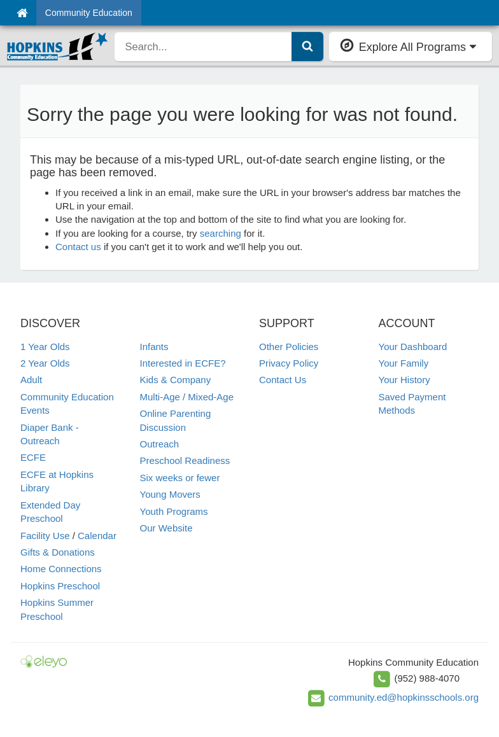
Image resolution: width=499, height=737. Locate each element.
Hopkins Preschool (60, 585)
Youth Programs (174, 511)
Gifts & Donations (57, 552)
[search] (203, 46)
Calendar (97, 535)
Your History (404, 379)
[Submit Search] (307, 46)
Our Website (166, 528)
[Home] (22, 12)
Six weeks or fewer (180, 477)
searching (220, 233)
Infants (154, 346)
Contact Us (282, 379)
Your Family (404, 363)
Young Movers (170, 494)
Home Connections (61, 568)
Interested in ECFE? (183, 363)
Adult (31, 379)
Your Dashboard (413, 346)
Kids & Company (175, 379)
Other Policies (288, 346)
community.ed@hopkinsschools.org (403, 696)
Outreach (159, 444)
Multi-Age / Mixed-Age (187, 396)
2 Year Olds (45, 363)
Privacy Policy (288, 363)
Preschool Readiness (185, 460)
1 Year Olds (45, 346)
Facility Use (45, 535)
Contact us (78, 246)
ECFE (33, 457)
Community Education (88, 13)
